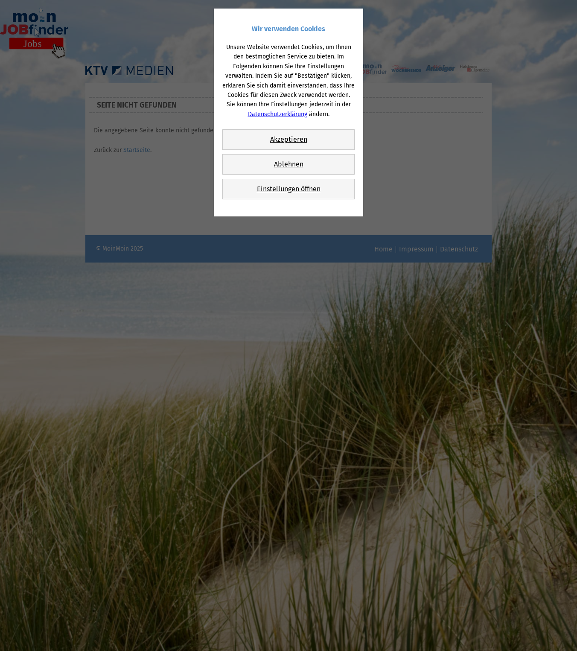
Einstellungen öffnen (289, 189)
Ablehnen (288, 164)
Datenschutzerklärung (277, 114)
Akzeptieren (288, 139)
